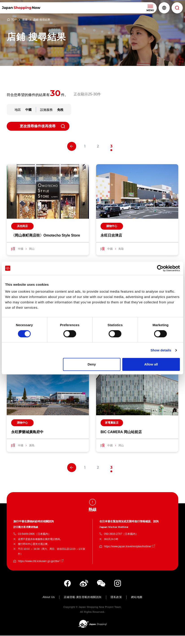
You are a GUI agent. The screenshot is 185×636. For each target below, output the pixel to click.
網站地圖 (136, 597)
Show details (161, 350)
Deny (92, 364)
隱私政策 (116, 597)
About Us (49, 597)
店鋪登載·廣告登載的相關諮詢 (82, 597)
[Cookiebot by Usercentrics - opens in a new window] (160, 268)
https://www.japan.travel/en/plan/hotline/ (127, 546)
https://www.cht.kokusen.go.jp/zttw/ (39, 561)
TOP (14, 19)
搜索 (25, 19)
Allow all (151, 364)
